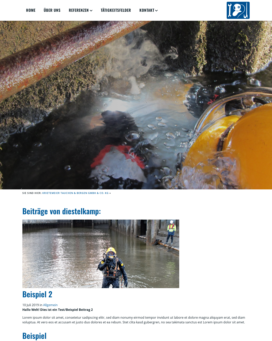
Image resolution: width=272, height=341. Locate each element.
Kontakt (146, 10)
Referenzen (79, 10)
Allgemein (50, 305)
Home (30, 10)
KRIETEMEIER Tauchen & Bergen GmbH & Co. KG (75, 193)
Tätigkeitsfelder (116, 10)
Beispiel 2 (37, 293)
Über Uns (52, 10)
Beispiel (34, 335)
